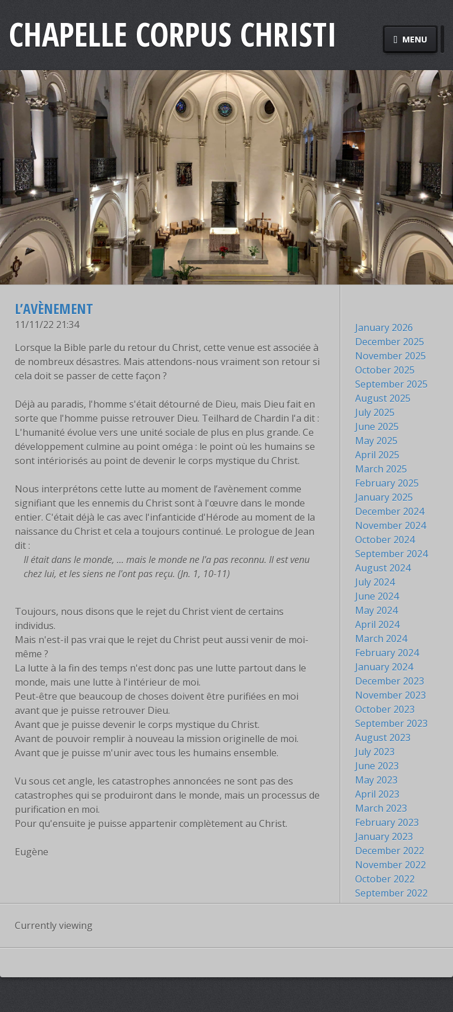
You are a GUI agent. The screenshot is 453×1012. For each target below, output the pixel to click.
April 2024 (377, 624)
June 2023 (377, 765)
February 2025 (387, 483)
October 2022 (385, 878)
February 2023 (387, 822)
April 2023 (377, 794)
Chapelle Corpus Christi (173, 34)
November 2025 (390, 355)
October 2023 (385, 709)
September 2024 (391, 553)
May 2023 (376, 779)
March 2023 (381, 808)
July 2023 (375, 751)
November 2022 (390, 864)
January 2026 (384, 327)
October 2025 (385, 369)
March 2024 (381, 638)
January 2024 (384, 666)
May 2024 (376, 610)
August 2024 (383, 567)
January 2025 (384, 497)
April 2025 (377, 454)
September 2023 (391, 723)
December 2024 (389, 511)
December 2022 (389, 850)
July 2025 (375, 412)
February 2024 (387, 652)
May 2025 (376, 440)
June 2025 (377, 426)
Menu (410, 39)
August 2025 (383, 398)
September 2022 (391, 893)
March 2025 (381, 468)
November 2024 (390, 525)
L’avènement (54, 308)
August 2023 (383, 737)
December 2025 (389, 341)
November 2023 (390, 695)
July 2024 (375, 582)
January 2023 (384, 836)
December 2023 (389, 680)
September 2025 (391, 384)
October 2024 (385, 539)
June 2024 (377, 596)
